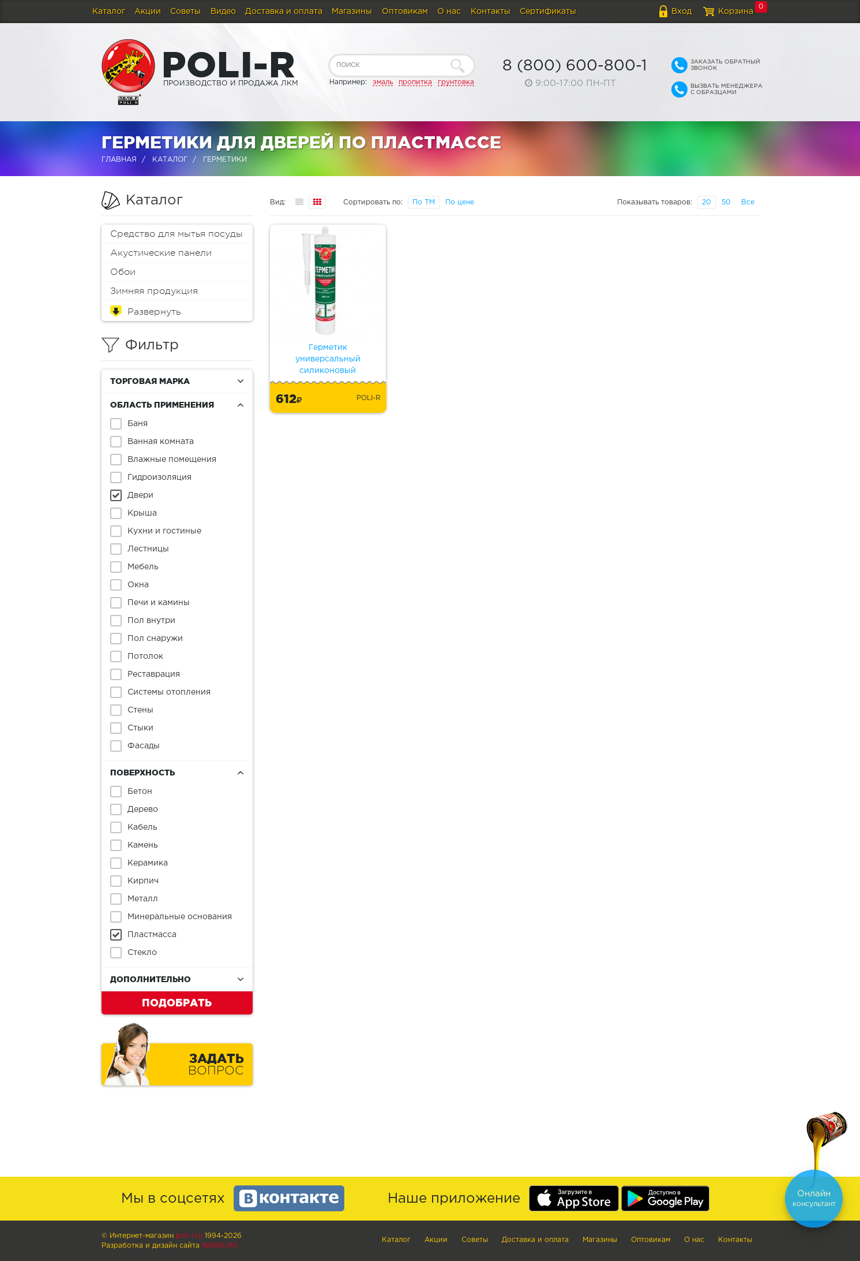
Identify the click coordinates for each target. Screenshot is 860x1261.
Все (747, 202)
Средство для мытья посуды (176, 234)
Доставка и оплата (283, 11)
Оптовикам (405, 11)
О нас (449, 11)
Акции (147, 11)
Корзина (735, 11)
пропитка (415, 82)
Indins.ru (220, 1246)
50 (726, 202)
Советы (185, 11)
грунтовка (456, 82)
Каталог (108, 11)
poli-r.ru (189, 1236)
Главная (119, 159)
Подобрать (177, 1002)
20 (706, 202)
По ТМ (423, 202)
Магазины (352, 11)
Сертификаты (548, 11)
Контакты (490, 11)
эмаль (383, 82)
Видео (223, 11)
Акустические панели (161, 253)
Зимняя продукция (154, 291)
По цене (459, 202)
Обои (123, 272)
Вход (681, 11)
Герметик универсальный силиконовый (327, 359)
